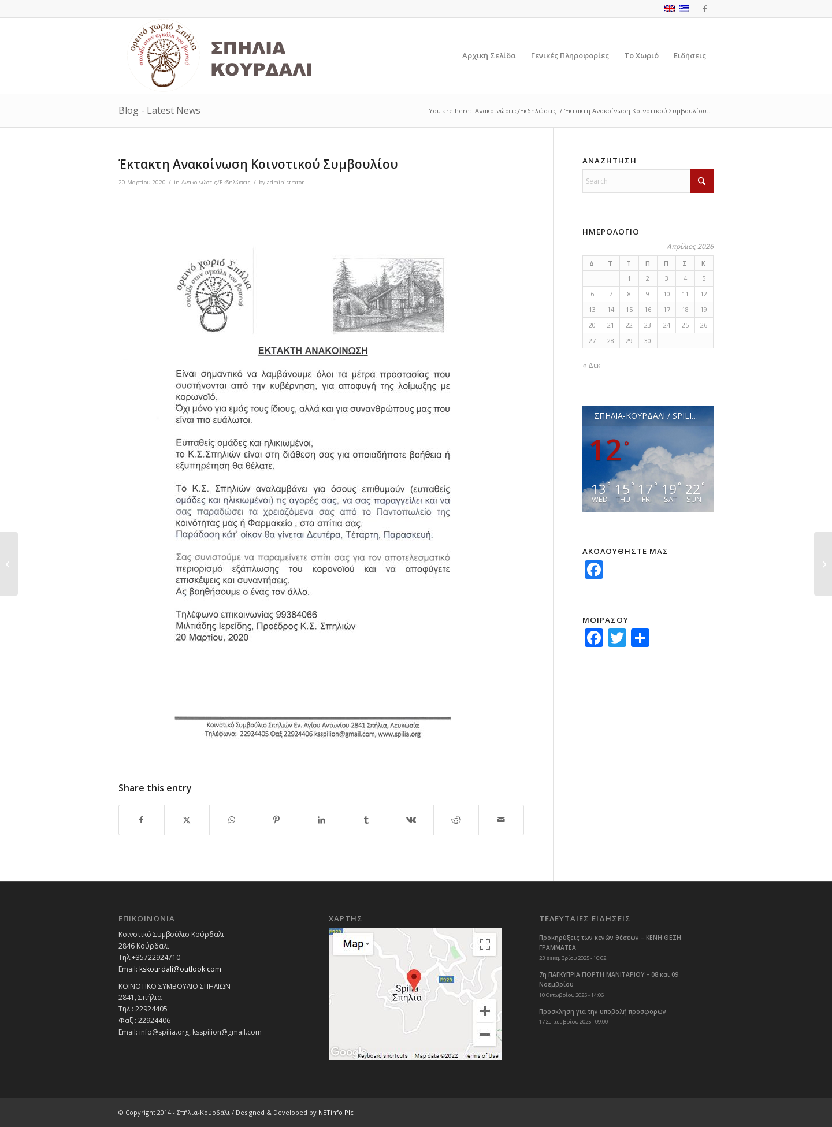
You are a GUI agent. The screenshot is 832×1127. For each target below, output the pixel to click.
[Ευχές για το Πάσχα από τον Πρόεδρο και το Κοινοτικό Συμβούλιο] (823, 564)
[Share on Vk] (411, 820)
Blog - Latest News (159, 110)
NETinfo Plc (336, 1112)
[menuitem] (489, 56)
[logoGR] (245, 56)
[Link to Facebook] (705, 8)
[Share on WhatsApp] (232, 820)
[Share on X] (187, 820)
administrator (285, 182)
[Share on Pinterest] (276, 820)
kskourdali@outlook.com (180, 969)
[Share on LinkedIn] (321, 820)
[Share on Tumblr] (366, 820)
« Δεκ (591, 365)
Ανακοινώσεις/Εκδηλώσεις (216, 182)
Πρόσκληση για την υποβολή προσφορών (602, 1011)
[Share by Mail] (501, 820)
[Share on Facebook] (141, 820)
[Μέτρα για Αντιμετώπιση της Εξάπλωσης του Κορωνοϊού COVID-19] (9, 564)
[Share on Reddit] (456, 820)
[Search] (648, 181)
